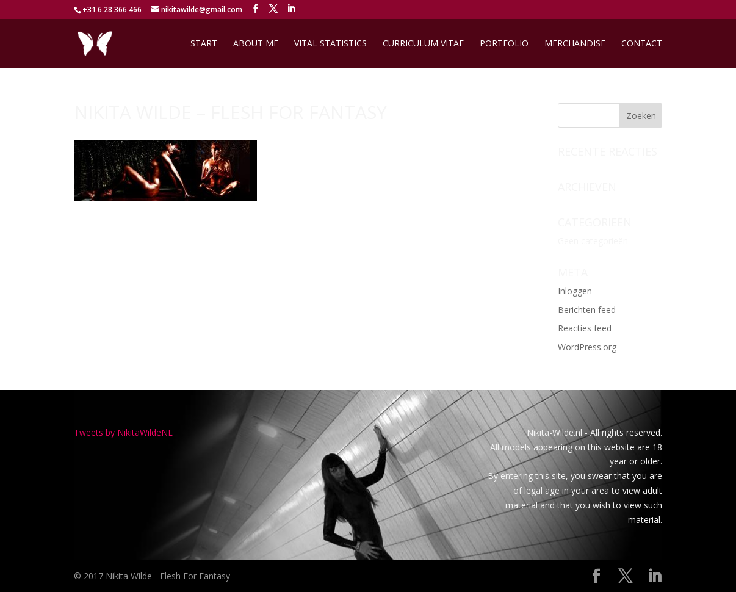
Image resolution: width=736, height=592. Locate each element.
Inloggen (575, 291)
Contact (641, 44)
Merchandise (574, 44)
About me (255, 44)
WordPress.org (587, 347)
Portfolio (504, 44)
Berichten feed (587, 310)
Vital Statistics (330, 44)
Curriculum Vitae (423, 44)
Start (203, 44)
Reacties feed (585, 328)
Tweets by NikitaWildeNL (123, 432)
